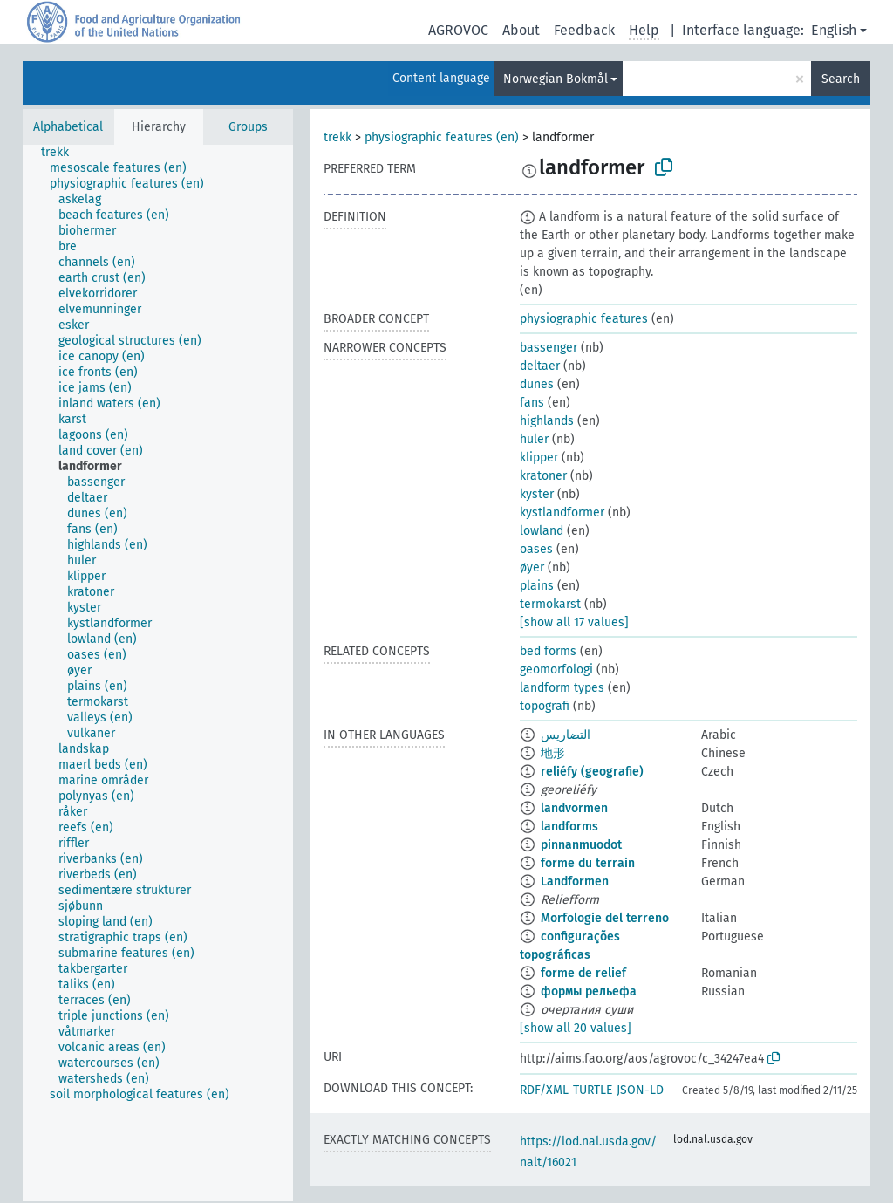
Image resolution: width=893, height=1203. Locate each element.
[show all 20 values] (575, 1028)
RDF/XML (544, 1090)
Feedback (584, 30)
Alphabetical (68, 127)
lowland (541, 530)
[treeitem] (62, 153)
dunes (537, 384)
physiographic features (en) (442, 137)
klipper (539, 457)
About (521, 30)
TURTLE (592, 1090)
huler (534, 439)
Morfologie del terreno (605, 918)
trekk (337, 137)
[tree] (158, 673)
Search (840, 79)
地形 (553, 753)
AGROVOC (458, 30)
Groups (248, 127)
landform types (562, 687)
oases (536, 549)
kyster (537, 494)
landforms (569, 826)
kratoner (543, 475)
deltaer (540, 366)
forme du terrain (588, 863)
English (833, 30)
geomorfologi (556, 669)
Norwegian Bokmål (555, 79)
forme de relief (583, 973)
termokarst (550, 604)
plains (537, 585)
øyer (532, 567)
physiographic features (584, 318)
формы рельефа (589, 991)
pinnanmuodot (581, 844)
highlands (547, 421)
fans (532, 402)
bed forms (548, 651)
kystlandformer (562, 512)
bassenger (548, 347)
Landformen (575, 881)
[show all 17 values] (574, 622)
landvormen (574, 808)
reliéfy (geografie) (592, 771)
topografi (544, 706)
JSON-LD (640, 1090)
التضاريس (565, 735)
